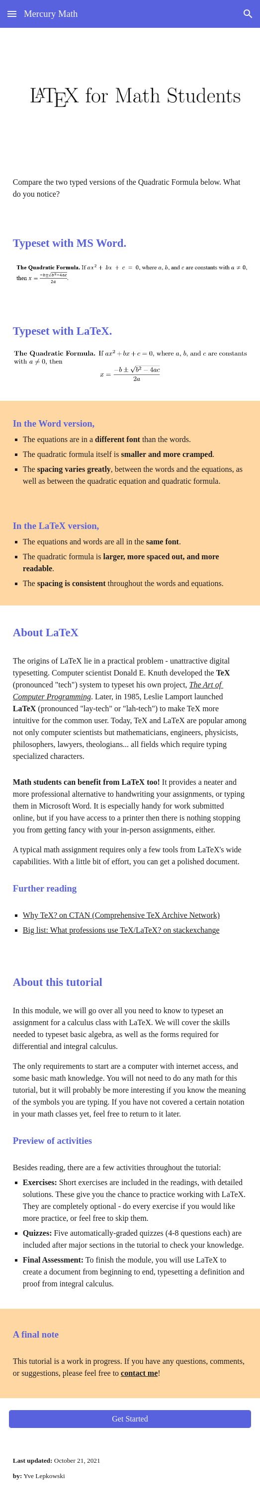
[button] (12, 13)
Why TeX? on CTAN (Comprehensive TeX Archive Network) (121, 915)
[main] (130, 188)
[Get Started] (130, 1419)
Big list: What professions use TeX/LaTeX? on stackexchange (121, 930)
